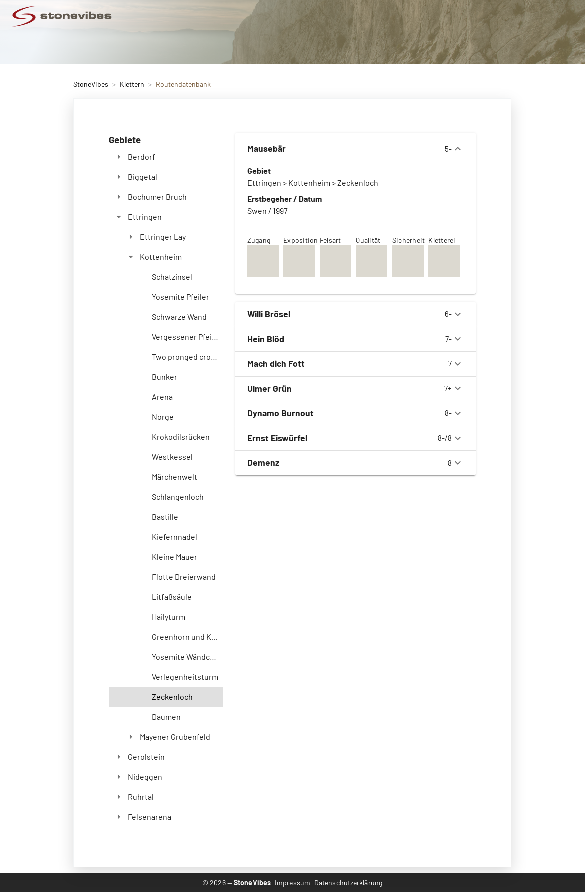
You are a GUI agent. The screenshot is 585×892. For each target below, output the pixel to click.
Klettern (132, 84)
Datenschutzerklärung (348, 882)
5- (356, 149)
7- (356, 339)
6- (356, 314)
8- (356, 413)
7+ (356, 388)
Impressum (292, 882)
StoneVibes (91, 84)
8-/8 (356, 438)
